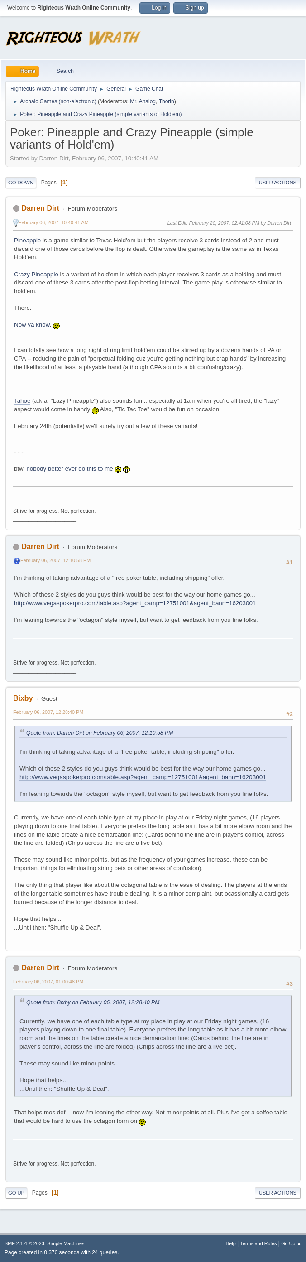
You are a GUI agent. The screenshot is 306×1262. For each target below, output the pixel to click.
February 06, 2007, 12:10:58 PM (55, 560)
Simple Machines (65, 1243)
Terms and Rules (258, 1243)
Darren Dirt (40, 208)
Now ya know (32, 324)
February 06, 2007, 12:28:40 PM (48, 712)
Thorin (166, 101)
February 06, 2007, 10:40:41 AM (54, 222)
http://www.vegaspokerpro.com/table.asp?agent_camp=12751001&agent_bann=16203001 (135, 603)
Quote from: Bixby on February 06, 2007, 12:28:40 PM (92, 1002)
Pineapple (27, 240)
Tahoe (22, 400)
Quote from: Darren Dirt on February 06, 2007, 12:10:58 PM (99, 733)
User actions (277, 182)
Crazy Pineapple (36, 274)
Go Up (16, 1192)
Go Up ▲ (291, 1243)
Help (231, 1243)
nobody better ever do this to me (69, 468)
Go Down (20, 182)
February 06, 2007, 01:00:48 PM (48, 981)
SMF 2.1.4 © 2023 (24, 1243)
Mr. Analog (143, 101)
